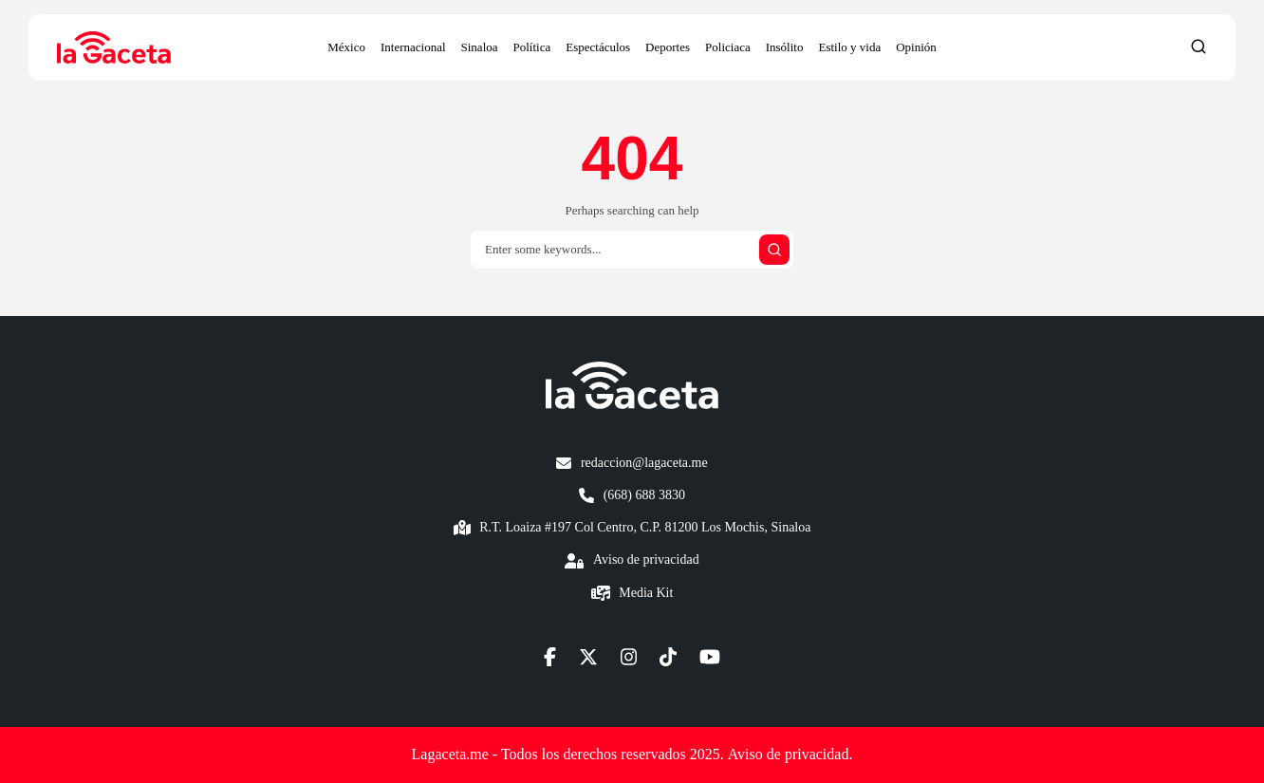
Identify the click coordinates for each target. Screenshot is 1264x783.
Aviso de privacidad (646, 559)
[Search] (632, 250)
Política (532, 47)
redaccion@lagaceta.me (644, 463)
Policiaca (728, 47)
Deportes (667, 47)
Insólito (785, 47)
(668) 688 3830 (644, 495)
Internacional (413, 47)
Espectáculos (598, 47)
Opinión (916, 47)
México (346, 47)
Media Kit (646, 593)
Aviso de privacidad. (790, 754)
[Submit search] (774, 249)
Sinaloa (479, 47)
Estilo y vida (849, 47)
